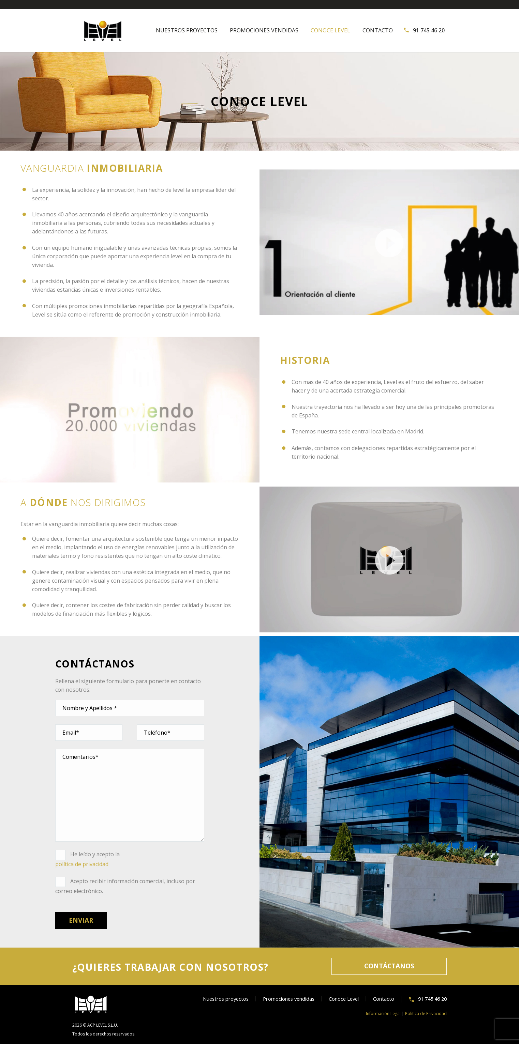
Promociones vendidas (264, 30)
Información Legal (383, 1013)
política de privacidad (81, 864)
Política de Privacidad (426, 1013)
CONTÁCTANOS (389, 966)
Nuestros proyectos (187, 30)
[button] (389, 242)
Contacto (377, 30)
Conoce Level (330, 30)
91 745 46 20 (429, 30)
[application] (389, 242)
